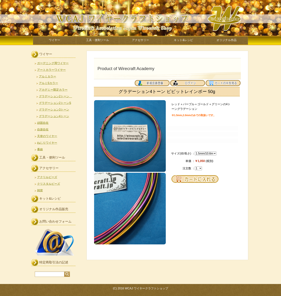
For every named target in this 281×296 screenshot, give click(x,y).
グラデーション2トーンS (55, 102)
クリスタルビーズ (48, 183)
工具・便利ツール (97, 40)
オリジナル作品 (226, 40)
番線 (40, 149)
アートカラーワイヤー (51, 69)
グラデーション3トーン (54, 109)
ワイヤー (54, 40)
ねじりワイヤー (47, 142)
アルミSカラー (48, 83)
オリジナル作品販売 (53, 209)
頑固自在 (43, 122)
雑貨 (40, 190)
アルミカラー (47, 76)
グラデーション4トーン (54, 116)
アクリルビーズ (47, 177)
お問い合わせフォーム (55, 221)
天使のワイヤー (47, 136)
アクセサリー (140, 40)
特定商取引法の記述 (53, 262)
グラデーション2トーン (55, 96)
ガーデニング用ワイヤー (53, 63)
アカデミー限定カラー (53, 89)
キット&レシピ (183, 40)
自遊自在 (43, 129)
